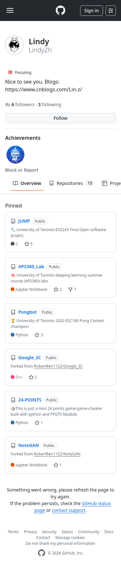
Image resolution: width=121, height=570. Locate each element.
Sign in (91, 10)
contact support (68, 510)
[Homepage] (60, 10)
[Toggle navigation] (10, 10)
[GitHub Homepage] (41, 553)
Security (49, 531)
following (49, 104)
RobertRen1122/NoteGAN (57, 454)
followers (20, 104)
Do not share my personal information (60, 543)
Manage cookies (70, 537)
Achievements (23, 137)
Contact (43, 537)
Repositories (71, 183)
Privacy (30, 531)
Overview (27, 183)
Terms (13, 531)
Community (88, 531)
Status (67, 531)
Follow (60, 118)
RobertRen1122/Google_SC (58, 366)
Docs (108, 531)
